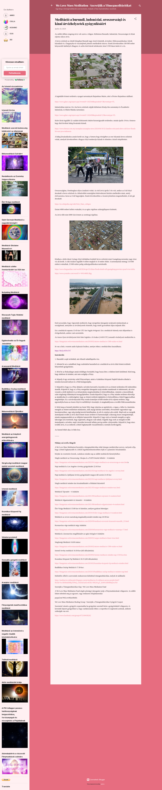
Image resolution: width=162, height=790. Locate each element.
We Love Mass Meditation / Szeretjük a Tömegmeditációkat (93, 5)
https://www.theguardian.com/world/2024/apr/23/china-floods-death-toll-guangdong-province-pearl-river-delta (95, 269)
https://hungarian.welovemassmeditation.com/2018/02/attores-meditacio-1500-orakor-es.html (88, 341)
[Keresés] (139, 6)
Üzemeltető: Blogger (96, 780)
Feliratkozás (15, 73)
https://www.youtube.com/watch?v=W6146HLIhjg (73, 273)
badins (103, 784)
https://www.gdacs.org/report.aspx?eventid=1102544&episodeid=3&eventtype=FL (85, 102)
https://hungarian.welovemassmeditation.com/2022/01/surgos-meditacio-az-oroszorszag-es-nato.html (91, 462)
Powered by (15, 80)
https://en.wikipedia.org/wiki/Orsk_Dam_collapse (73, 204)
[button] (135, 19)
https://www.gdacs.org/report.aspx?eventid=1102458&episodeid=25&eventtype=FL (85, 115)
